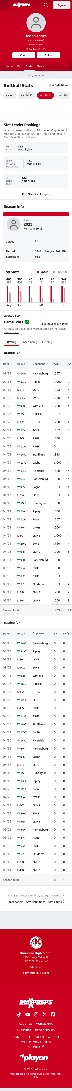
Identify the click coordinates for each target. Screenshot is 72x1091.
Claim (23, 55)
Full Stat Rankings (36, 194)
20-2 (23, 543)
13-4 (23, 511)
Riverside (38, 471)
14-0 (23, 471)
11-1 (23, 446)
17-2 (23, 463)
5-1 (22, 584)
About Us (25, 1024)
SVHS (36, 398)
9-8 (22, 406)
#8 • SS (35, 49)
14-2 (23, 454)
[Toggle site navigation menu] (5, 5)
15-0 (23, 414)
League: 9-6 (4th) (56, 251)
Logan (36, 487)
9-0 (22, 560)
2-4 (21, 390)
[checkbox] (42, 320)
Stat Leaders (15, 902)
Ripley (36, 382)
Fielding (47, 342)
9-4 (22, 527)
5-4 (22, 568)
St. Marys (38, 584)
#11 (37, 256)
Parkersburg (40, 373)
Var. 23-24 (45, 95)
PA (69, 363)
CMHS (36, 535)
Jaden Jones (36, 36)
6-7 (21, 535)
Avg (56, 363)
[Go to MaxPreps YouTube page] (27, 1014)
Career (9, 95)
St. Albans (39, 454)
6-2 (22, 576)
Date (7, 363)
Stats (29, 66)
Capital (37, 463)
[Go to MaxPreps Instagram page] (36, 1014)
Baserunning (29, 342)
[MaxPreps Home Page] (29, 75)
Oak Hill (37, 414)
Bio (19, 66)
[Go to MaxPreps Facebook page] (53, 1014)
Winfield (38, 406)
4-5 (21, 438)
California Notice (47, 1037)
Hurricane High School (36, 945)
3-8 (21, 592)
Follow (48, 55)
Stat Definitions (58, 85)
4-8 (21, 600)
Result (21, 363)
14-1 (23, 373)
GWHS (36, 527)
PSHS (36, 438)
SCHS (36, 430)
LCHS (36, 390)
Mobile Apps (44, 1024)
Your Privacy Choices (36, 1042)
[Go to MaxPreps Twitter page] (44, 1014)
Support (36, 1047)
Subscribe (24, 1030)
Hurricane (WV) (36, 40)
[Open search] (46, 5)
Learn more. (11, 332)
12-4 (23, 430)
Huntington (39, 503)
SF (55, 633)
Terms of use (21, 1037)
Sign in (61, 5)
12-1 (23, 519)
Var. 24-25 (26, 95)
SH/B (66, 633)
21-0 (23, 382)
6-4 (22, 479)
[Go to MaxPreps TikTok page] (19, 1014)
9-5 (22, 487)
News (40, 66)
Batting (11, 342)
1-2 (21, 422)
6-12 (22, 398)
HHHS (36, 422)
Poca (36, 519)
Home (9, 66)
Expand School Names (54, 322)
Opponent (39, 363)
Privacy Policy (45, 1030)
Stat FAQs (56, 902)
